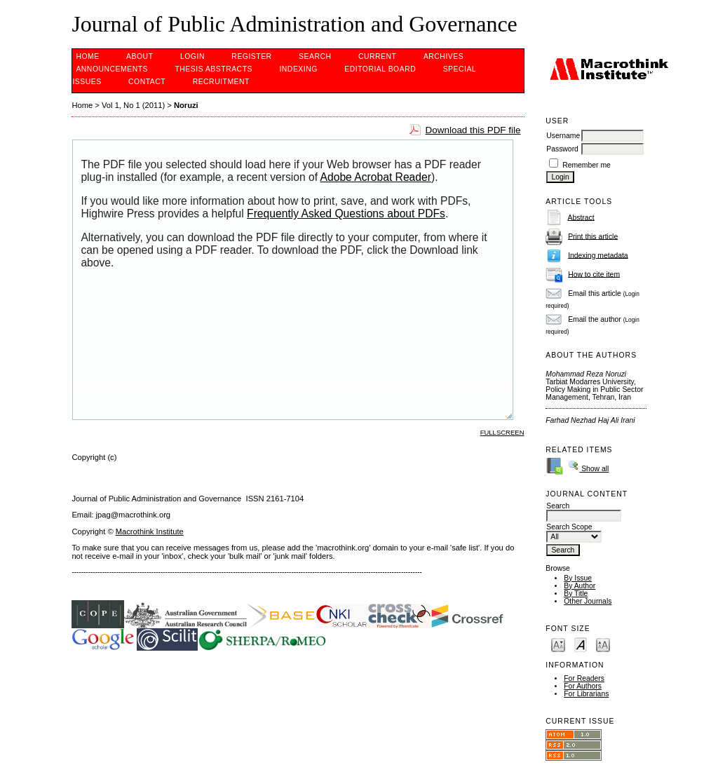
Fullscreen (502, 432)
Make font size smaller (558, 644)
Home (87, 56)
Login (192, 56)
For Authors (583, 686)
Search (315, 56)
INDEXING (298, 69)
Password (562, 149)
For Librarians (586, 694)
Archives (443, 56)
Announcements (112, 69)
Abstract (581, 217)
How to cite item (594, 274)
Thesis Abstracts (213, 69)
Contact (146, 82)
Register (251, 56)
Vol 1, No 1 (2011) (133, 105)
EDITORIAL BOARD (380, 69)
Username (563, 136)
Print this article (593, 236)
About (139, 56)
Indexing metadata (598, 255)
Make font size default (581, 644)
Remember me (586, 165)
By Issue (578, 578)
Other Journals (587, 601)
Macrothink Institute (150, 531)
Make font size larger (603, 644)
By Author (579, 586)
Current (377, 56)
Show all (588, 469)
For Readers (584, 678)
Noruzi (186, 105)
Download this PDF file (473, 130)
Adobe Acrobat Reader (375, 177)
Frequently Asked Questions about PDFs (346, 213)
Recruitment (221, 82)
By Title (576, 593)
